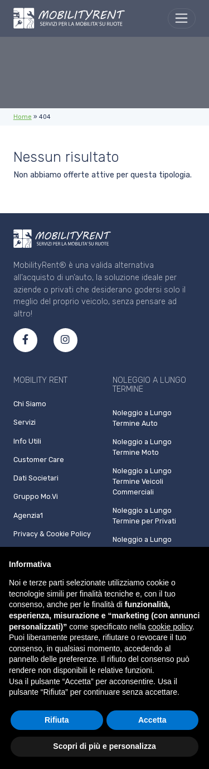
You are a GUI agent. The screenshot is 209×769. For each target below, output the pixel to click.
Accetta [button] (152, 719)
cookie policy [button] (170, 626)
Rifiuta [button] (57, 719)
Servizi (24, 422)
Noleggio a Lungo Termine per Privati (144, 515)
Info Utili (27, 441)
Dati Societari (36, 478)
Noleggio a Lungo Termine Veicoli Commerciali (142, 481)
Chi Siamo (29, 404)
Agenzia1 (28, 515)
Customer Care (38, 459)
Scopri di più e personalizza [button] (104, 746)
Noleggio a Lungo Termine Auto (142, 417)
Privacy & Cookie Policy (52, 534)
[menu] (182, 18)
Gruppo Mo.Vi (35, 496)
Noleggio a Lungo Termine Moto (142, 447)
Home (22, 117)
